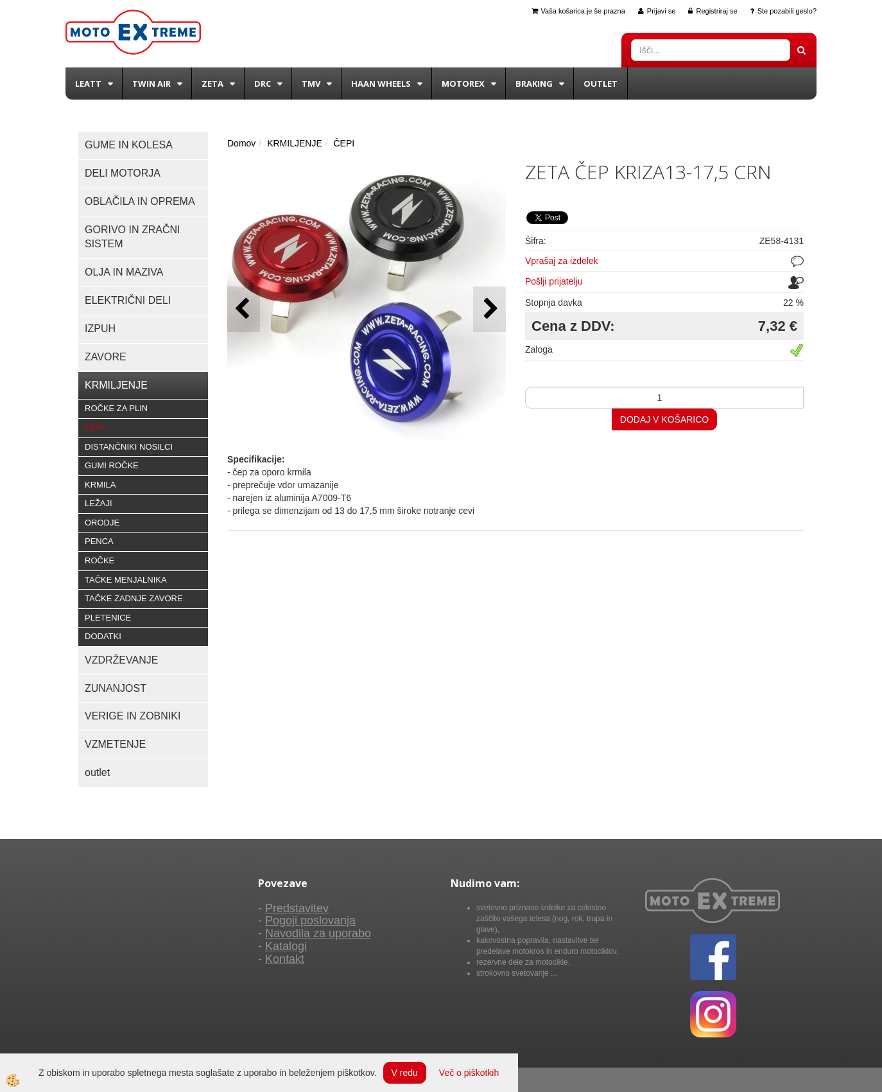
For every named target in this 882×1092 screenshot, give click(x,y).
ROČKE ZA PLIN (116, 408)
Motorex (463, 83)
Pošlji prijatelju (553, 281)
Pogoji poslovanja (310, 920)
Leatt (88, 83)
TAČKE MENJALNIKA (126, 580)
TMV (311, 83)
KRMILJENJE (294, 143)
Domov (241, 143)
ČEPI (94, 427)
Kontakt (284, 959)
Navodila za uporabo (318, 933)
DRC (262, 83)
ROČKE (99, 560)
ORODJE (102, 522)
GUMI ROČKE (112, 465)
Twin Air (151, 83)
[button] (489, 309)
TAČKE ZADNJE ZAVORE (134, 598)
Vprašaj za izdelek (561, 261)
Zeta (212, 83)
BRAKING (534, 83)
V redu (405, 1073)
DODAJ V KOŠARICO (664, 419)
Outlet (601, 83)
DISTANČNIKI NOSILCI (129, 447)
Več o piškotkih (469, 1073)
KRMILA (100, 484)
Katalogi (286, 946)
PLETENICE (108, 617)
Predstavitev (297, 908)
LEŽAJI (98, 503)
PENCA (99, 541)
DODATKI (103, 636)
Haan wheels (381, 83)
